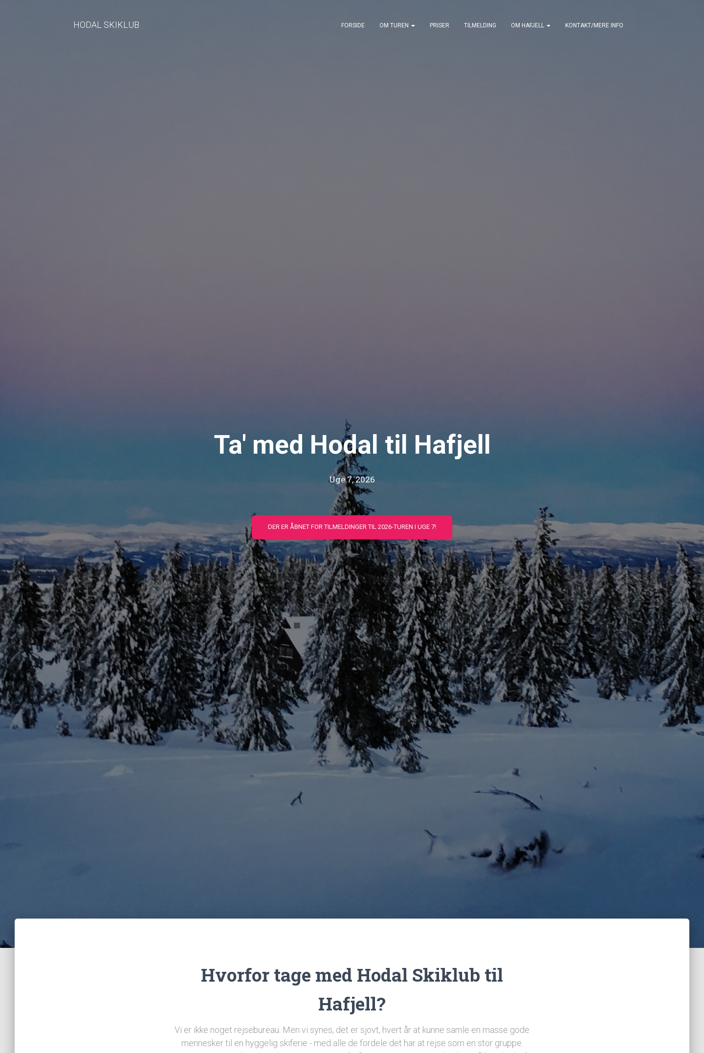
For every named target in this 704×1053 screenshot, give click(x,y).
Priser (439, 25)
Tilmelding (480, 25)
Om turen (397, 25)
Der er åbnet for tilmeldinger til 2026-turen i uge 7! (352, 526)
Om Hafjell (530, 25)
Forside (353, 25)
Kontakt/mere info (594, 25)
